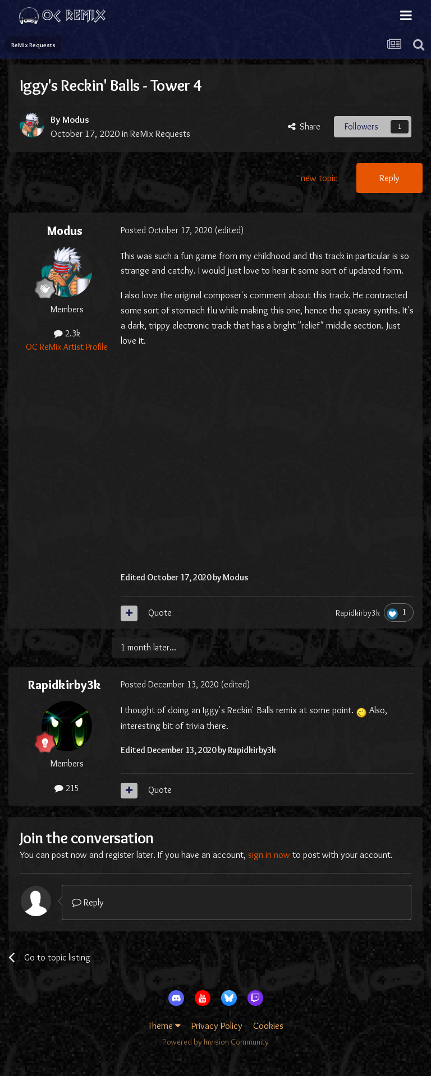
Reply (389, 177)
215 (66, 788)
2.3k (67, 333)
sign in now (269, 854)
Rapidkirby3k (358, 613)
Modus (75, 119)
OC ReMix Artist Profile (67, 346)
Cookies (268, 1025)
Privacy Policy (216, 1025)
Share (304, 126)
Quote (160, 612)
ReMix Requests (160, 133)
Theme (164, 1025)
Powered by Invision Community (215, 1042)
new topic (319, 177)
